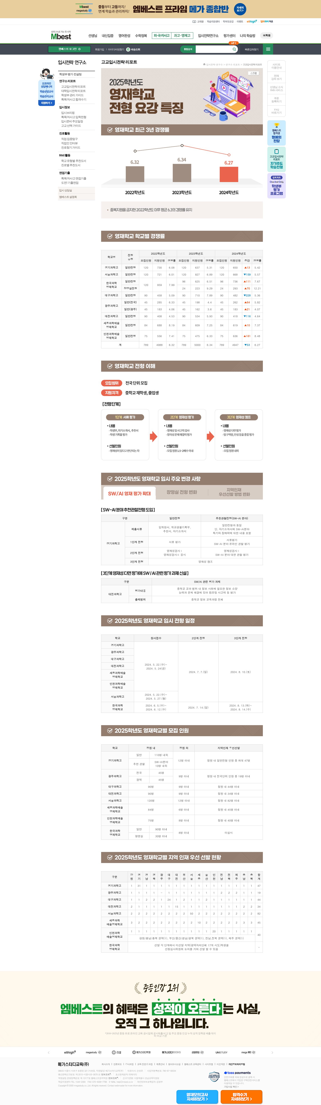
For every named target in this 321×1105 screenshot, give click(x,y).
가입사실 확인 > (231, 1086)
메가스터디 (94, 1052)
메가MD (249, 1052)
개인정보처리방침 (236, 1064)
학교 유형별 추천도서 (73, 160)
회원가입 (99, 49)
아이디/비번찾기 (116, 49)
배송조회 (135, 49)
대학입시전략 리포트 (73, 90)
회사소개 (106, 1064)
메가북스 (171, 1052)
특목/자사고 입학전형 (73, 117)
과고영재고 (182, 35)
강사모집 (129, 1064)
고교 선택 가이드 (71, 125)
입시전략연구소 (208, 35)
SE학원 (266, 35)
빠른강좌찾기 (251, 49)
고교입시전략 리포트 (73, 86)
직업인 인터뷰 (69, 143)
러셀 (116, 1052)
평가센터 (229, 35)
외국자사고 (161, 35)
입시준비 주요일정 (72, 121)
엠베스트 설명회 (68, 196)
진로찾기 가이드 (70, 147)
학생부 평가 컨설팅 (70, 74)
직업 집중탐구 (69, 139)
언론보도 (117, 1064)
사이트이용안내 (276, 66)
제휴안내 (160, 1064)
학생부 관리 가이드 (72, 95)
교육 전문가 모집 (145, 1064)
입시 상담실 (65, 190)
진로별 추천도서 (70, 165)
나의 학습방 (247, 35)
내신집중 (108, 35)
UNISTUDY (224, 1052)
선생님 (92, 35)
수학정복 (141, 35)
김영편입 (198, 1052)
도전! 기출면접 (69, 182)
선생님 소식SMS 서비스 (276, 89)
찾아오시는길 (174, 1064)
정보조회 (105, 1074)
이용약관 (221, 1064)
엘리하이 (70, 1052)
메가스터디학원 (141, 1052)
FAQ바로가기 (276, 111)
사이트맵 (209, 1064)
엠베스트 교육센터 (192, 1064)
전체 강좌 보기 (276, 77)
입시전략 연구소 (76, 62)
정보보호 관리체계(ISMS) (214, 1077)
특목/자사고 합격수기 (73, 99)
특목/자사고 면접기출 (73, 178)
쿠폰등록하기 (276, 100)
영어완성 (124, 35)
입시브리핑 (68, 112)
